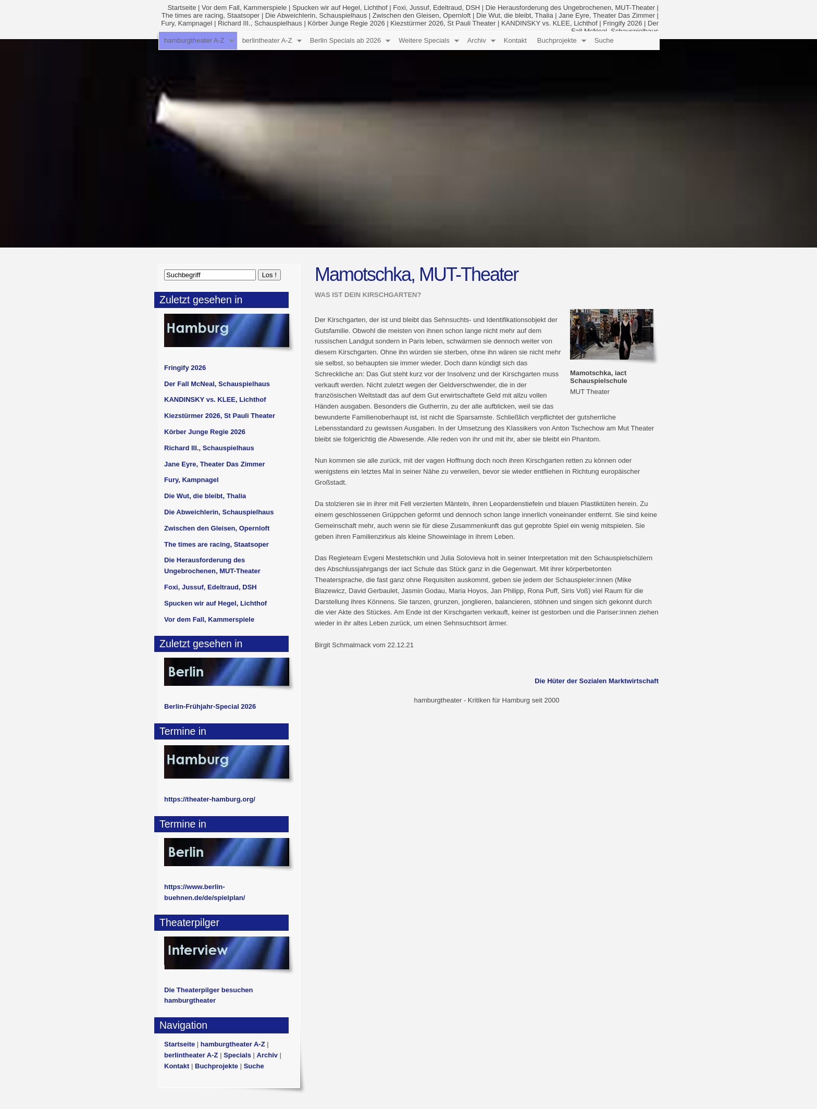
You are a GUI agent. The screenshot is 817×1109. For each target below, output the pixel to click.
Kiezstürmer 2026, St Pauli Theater (443, 23)
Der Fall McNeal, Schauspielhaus (217, 384)
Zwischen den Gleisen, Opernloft (422, 15)
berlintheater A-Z (267, 40)
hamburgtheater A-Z (194, 40)
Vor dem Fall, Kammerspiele (244, 7)
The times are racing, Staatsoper (211, 15)
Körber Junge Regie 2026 (346, 23)
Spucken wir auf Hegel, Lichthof (340, 7)
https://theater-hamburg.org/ (209, 799)
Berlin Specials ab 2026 (345, 40)
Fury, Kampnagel (186, 23)
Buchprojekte (557, 40)
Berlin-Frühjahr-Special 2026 (210, 706)
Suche (604, 40)
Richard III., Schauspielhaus (260, 23)
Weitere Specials (424, 40)
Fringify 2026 (622, 23)
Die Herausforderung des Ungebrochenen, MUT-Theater (570, 7)
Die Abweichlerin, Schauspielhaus (316, 15)
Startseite (181, 7)
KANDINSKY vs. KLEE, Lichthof (549, 23)
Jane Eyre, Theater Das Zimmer (607, 15)
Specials (237, 1055)
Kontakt (515, 40)
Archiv (476, 40)
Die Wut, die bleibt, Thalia (514, 15)
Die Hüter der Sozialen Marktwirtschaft (597, 681)
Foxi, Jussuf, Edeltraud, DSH (436, 7)
